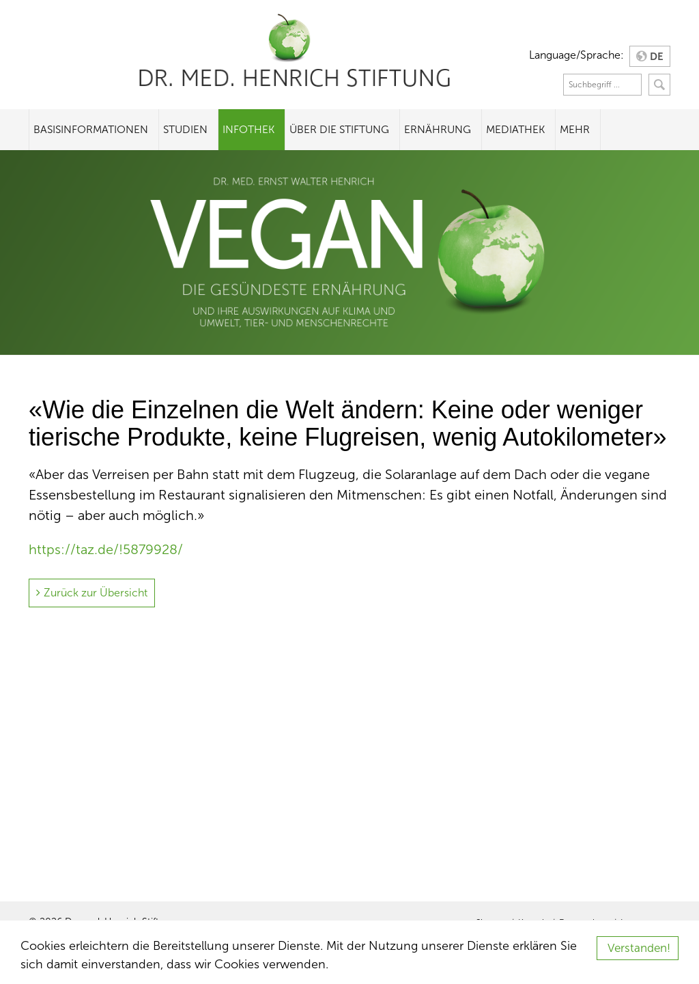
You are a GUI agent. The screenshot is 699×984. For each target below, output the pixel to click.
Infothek (248, 129)
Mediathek (515, 129)
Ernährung (437, 129)
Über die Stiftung (339, 129)
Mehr (575, 129)
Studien (185, 129)
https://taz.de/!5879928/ (106, 549)
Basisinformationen (90, 129)
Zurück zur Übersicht (95, 592)
